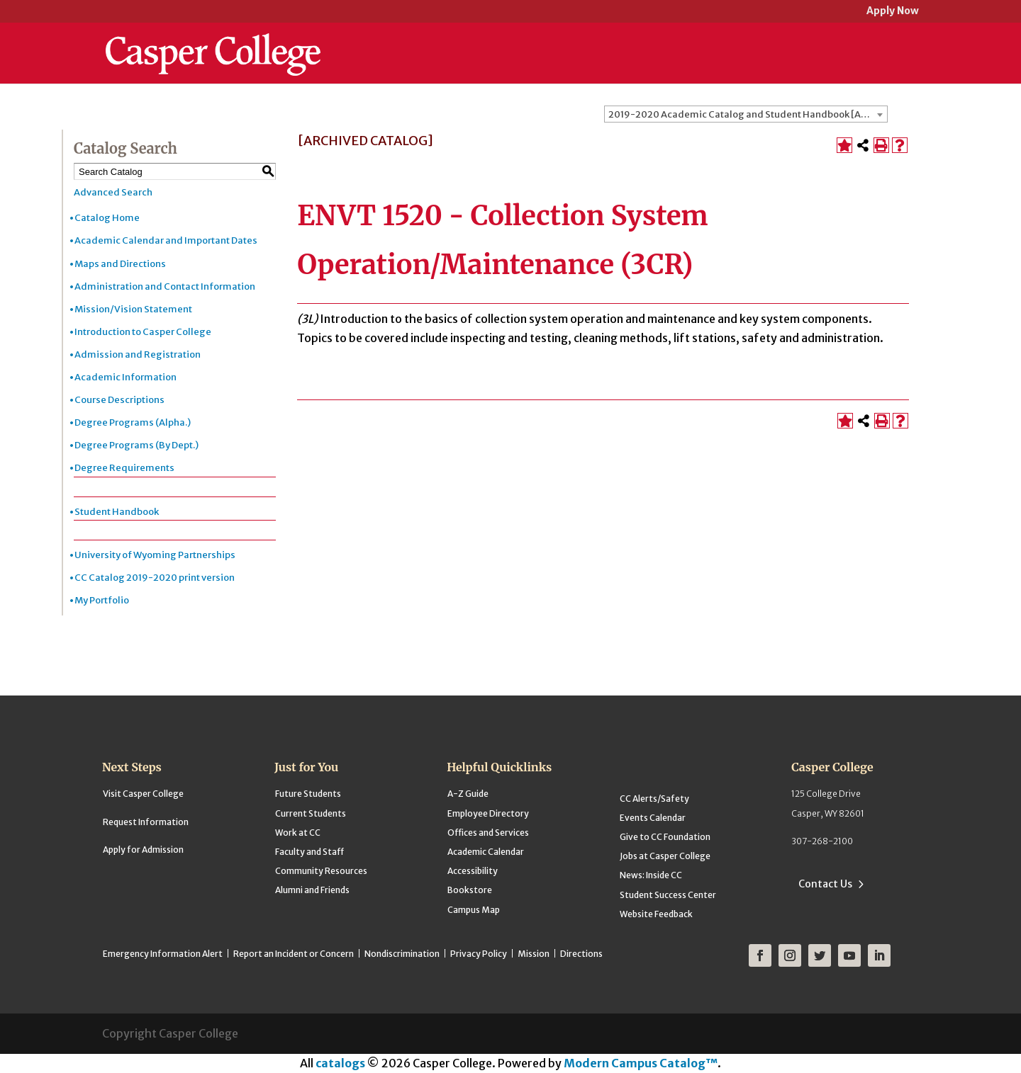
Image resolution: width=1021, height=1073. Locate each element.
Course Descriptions (119, 400)
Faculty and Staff (309, 851)
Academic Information (125, 377)
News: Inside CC (651, 875)
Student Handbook (116, 512)
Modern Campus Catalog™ (641, 1063)
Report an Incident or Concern (293, 953)
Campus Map (473, 909)
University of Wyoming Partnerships (154, 555)
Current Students (310, 813)
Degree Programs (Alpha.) (132, 422)
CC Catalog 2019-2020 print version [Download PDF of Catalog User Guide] (154, 578)
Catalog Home (107, 218)
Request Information (146, 822)
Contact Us (825, 884)
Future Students (308, 793)
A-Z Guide (468, 793)
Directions (581, 953)
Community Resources (321, 870)
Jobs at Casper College (665, 856)
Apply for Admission (143, 849)
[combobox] (746, 114)
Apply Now (892, 11)
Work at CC (297, 832)
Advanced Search (113, 192)
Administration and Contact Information (164, 286)
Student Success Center (668, 895)
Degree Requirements (124, 468)
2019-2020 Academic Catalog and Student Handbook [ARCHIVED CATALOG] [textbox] (747, 114)
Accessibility (472, 870)
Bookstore (469, 890)
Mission (533, 953)
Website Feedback (656, 914)
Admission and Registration (137, 354)
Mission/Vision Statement (133, 309)
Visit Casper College (143, 793)
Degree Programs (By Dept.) (136, 445)
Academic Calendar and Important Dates (165, 240)
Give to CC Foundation (665, 836)
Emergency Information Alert (163, 953)
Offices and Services (488, 832)
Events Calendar (653, 817)
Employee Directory (488, 813)
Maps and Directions (120, 264)
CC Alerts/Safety (654, 798)
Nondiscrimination (402, 953)
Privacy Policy (478, 953)
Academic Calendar (485, 851)
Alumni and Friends (312, 890)
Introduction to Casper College (142, 332)
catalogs (340, 1063)
